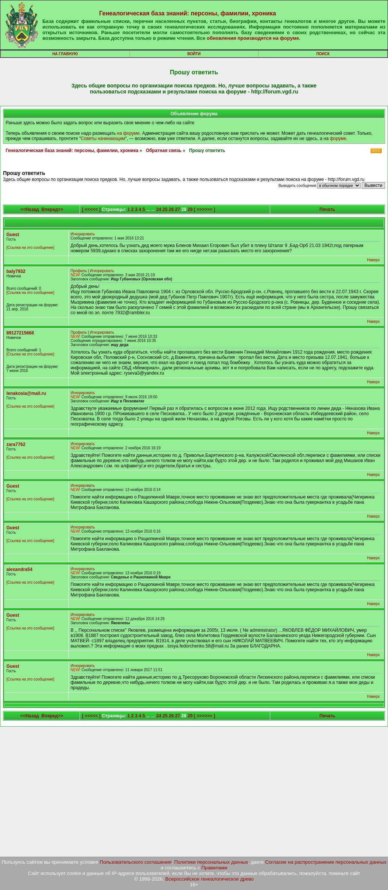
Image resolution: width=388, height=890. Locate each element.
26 (171, 209)
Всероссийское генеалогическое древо (209, 879)
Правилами (214, 867)
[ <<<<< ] (91, 209)
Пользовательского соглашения (136, 862)
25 (164, 209)
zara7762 (16, 444)
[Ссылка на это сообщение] (30, 247)
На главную (65, 54)
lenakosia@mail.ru (26, 393)
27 (177, 209)
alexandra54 (19, 569)
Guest (12, 234)
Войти (193, 54)
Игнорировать (83, 234)
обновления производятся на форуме (253, 38)
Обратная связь (164, 150)
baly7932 (16, 271)
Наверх (373, 260)
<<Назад (29, 209)
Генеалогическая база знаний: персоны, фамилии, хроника (187, 13)
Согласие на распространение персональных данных (325, 862)
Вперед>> (52, 209)
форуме (338, 138)
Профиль (79, 271)
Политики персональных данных (211, 862)
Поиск (322, 54)
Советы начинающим (103, 138)
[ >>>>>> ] (204, 209)
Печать (327, 209)
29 (190, 209)
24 (158, 209)
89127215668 (20, 333)
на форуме (128, 133)
